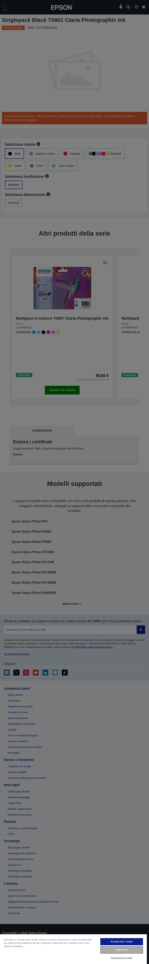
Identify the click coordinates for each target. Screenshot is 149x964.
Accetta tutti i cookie (122, 941)
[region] (73, 949)
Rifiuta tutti (122, 950)
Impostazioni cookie (121, 958)
